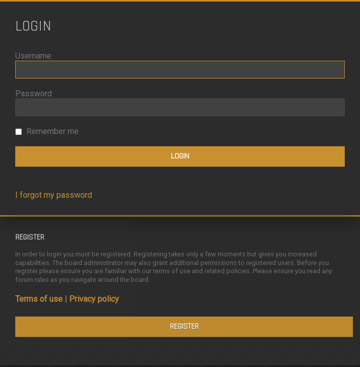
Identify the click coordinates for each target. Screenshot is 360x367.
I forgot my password (53, 195)
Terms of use (39, 299)
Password (33, 93)
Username (33, 56)
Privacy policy (94, 299)
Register (184, 326)
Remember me (47, 131)
